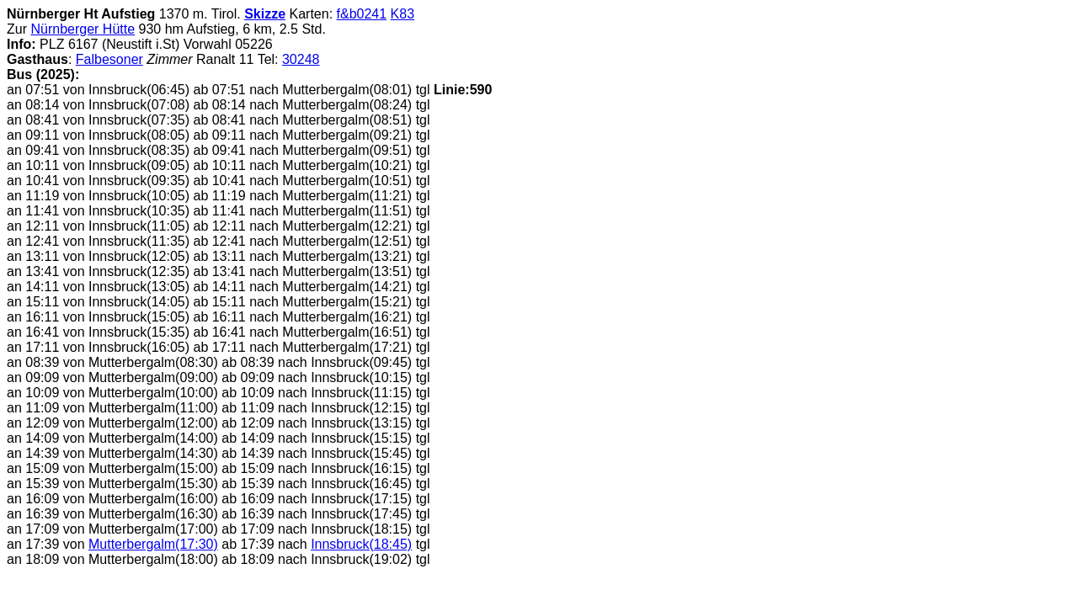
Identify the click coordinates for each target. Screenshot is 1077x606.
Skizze (264, 14)
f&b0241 (362, 14)
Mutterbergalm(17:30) (153, 544)
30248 (301, 59)
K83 (402, 14)
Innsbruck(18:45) (361, 544)
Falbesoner (109, 59)
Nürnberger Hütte (82, 29)
